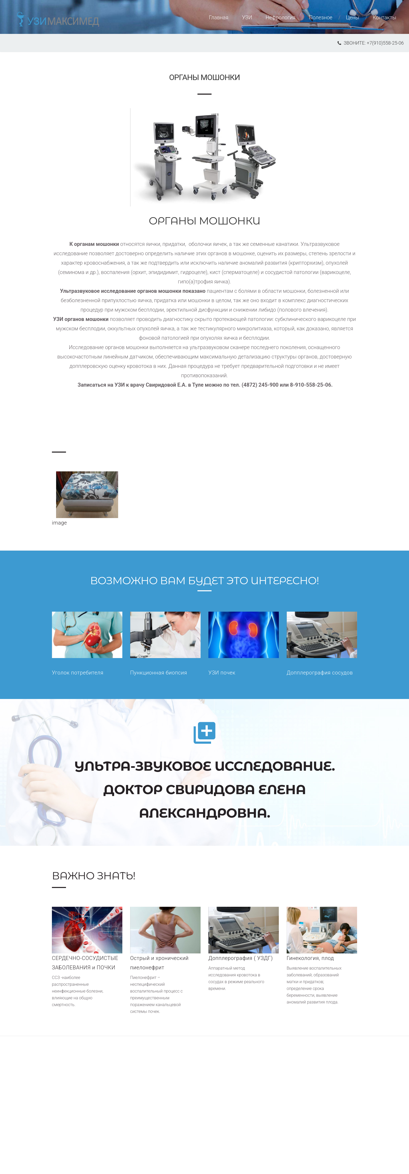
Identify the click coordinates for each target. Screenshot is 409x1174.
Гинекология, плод (310, 958)
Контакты (384, 17)
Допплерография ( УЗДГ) (240, 958)
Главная (218, 17)
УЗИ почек (222, 673)
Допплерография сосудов (320, 673)
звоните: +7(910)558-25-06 (371, 43)
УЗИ (247, 17)
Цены (352, 17)
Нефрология (280, 17)
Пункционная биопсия (158, 673)
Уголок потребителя (78, 673)
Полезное (320, 17)
